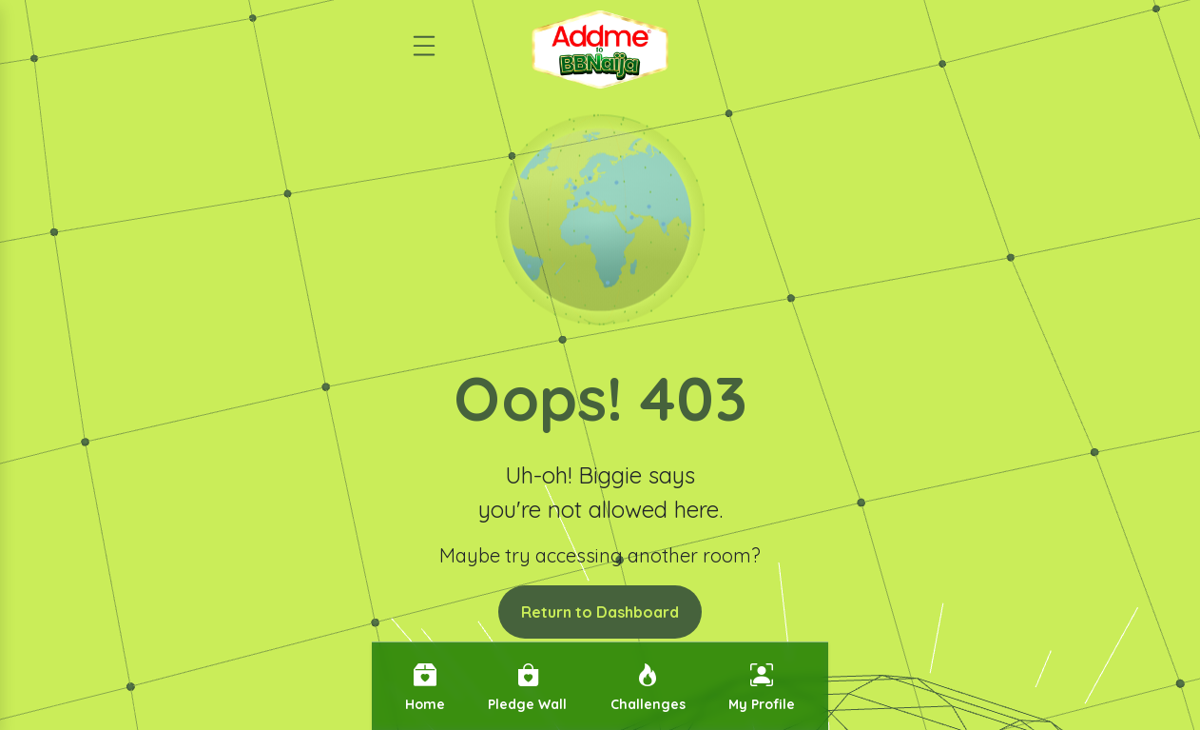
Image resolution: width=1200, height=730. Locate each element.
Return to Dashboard (600, 611)
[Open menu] (424, 38)
